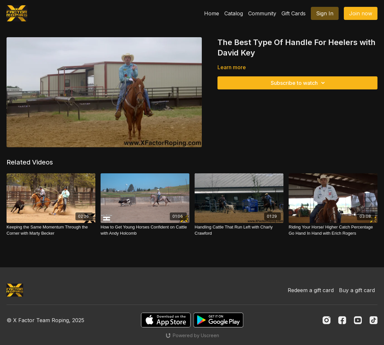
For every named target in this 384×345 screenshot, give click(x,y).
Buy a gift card (357, 290)
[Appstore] (166, 320)
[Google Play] (218, 320)
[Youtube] (358, 320)
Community (262, 13)
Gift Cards (293, 13)
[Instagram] (326, 320)
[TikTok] (373, 320)
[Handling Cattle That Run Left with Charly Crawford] (239, 230)
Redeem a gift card (311, 290)
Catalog (233, 13)
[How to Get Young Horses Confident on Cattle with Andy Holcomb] (145, 230)
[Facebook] (342, 320)
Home (211, 13)
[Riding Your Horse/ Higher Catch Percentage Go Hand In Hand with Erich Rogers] (333, 230)
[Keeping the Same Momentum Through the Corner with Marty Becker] (51, 230)
